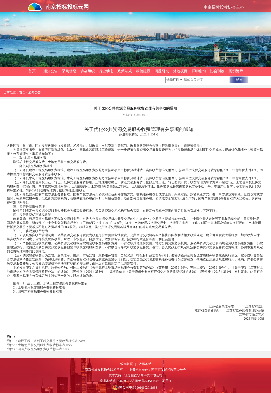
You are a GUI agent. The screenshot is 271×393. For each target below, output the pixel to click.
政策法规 (124, 71)
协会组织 (87, 71)
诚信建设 (143, 71)
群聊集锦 (199, 71)
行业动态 (106, 71)
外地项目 (180, 71)
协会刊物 (217, 71)
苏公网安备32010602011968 (138, 387)
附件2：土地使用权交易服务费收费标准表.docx (39, 345)
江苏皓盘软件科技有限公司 (143, 375)
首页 (32, 71)
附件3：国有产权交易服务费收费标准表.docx (38, 349)
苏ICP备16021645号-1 (156, 381)
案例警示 (236, 71)
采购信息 (69, 71)
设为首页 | (128, 364)
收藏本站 (145, 364)
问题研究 (161, 71)
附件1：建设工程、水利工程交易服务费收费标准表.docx (46, 341)
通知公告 (50, 71)
